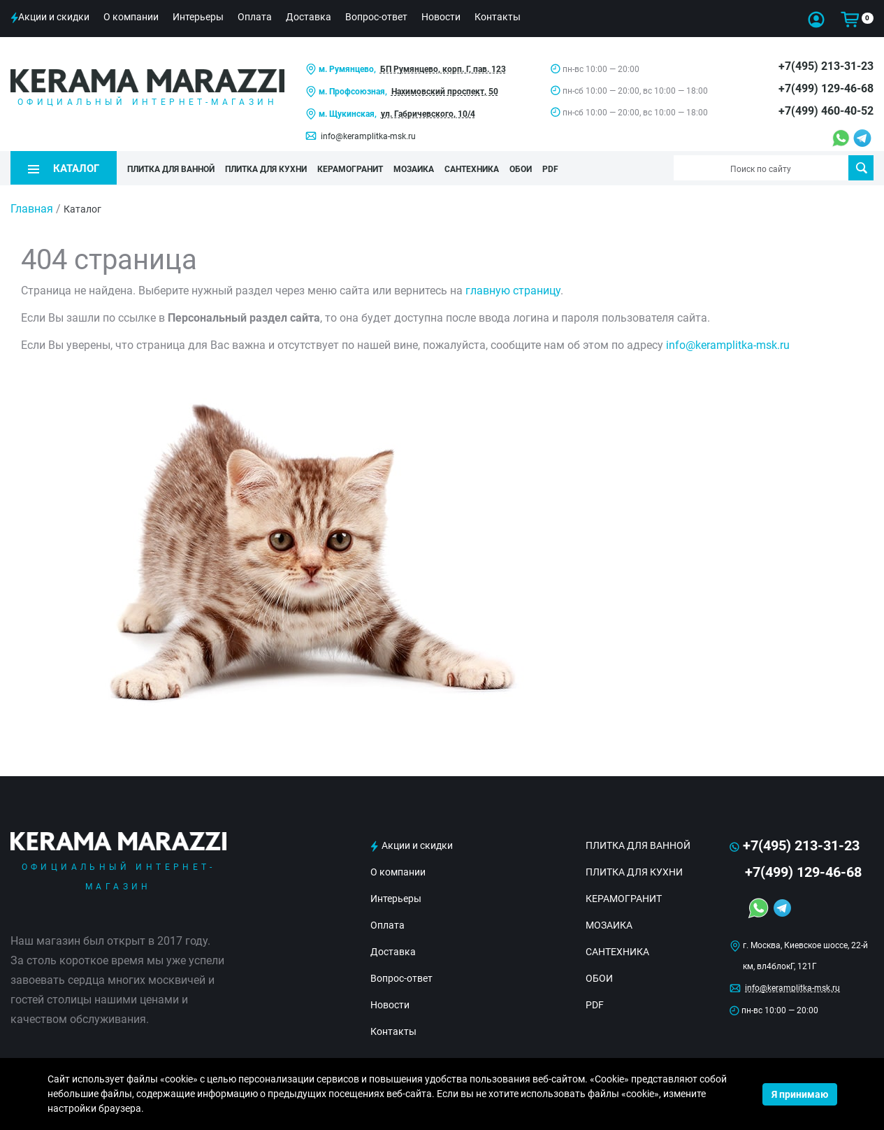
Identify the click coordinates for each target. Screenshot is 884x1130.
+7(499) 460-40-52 (826, 110)
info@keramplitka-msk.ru (368, 136)
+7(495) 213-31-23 (826, 66)
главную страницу (512, 290)
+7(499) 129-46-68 (826, 88)
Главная (31, 208)
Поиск (861, 168)
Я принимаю (799, 1094)
